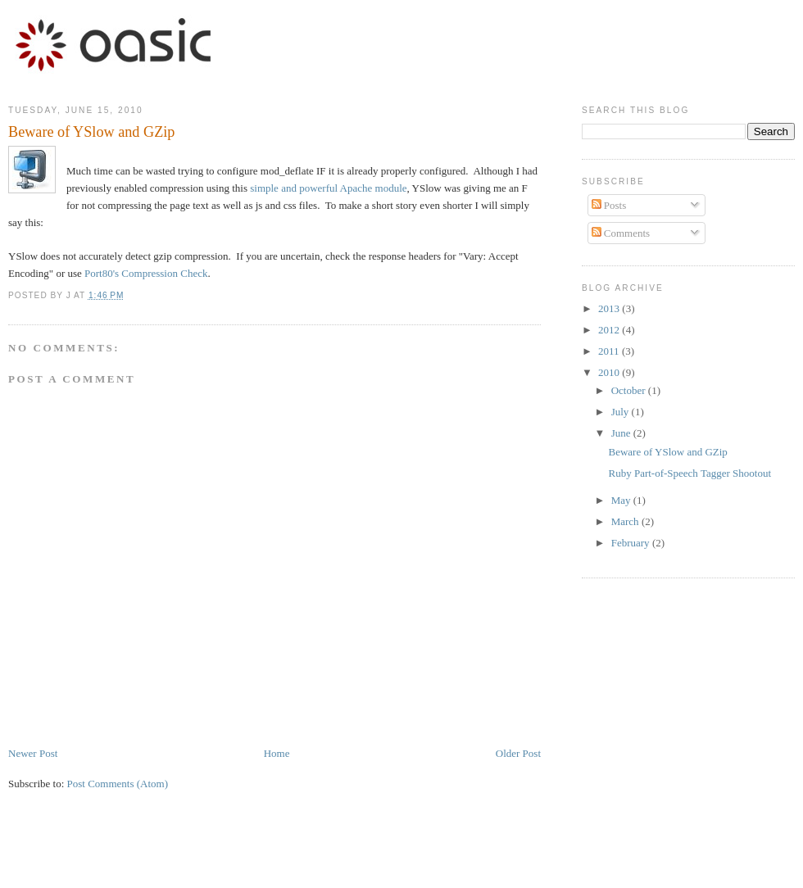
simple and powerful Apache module (328, 188)
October (629, 390)
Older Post (518, 753)
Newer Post (32, 753)
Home (277, 753)
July (621, 411)
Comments (621, 233)
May (622, 500)
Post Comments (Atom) (118, 783)
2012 (610, 330)
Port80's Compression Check (145, 273)
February (631, 543)
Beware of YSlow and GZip (667, 452)
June (622, 433)
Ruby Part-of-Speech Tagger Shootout (689, 473)
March (626, 521)
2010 (610, 372)
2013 (610, 308)
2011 (610, 351)
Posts (609, 205)
